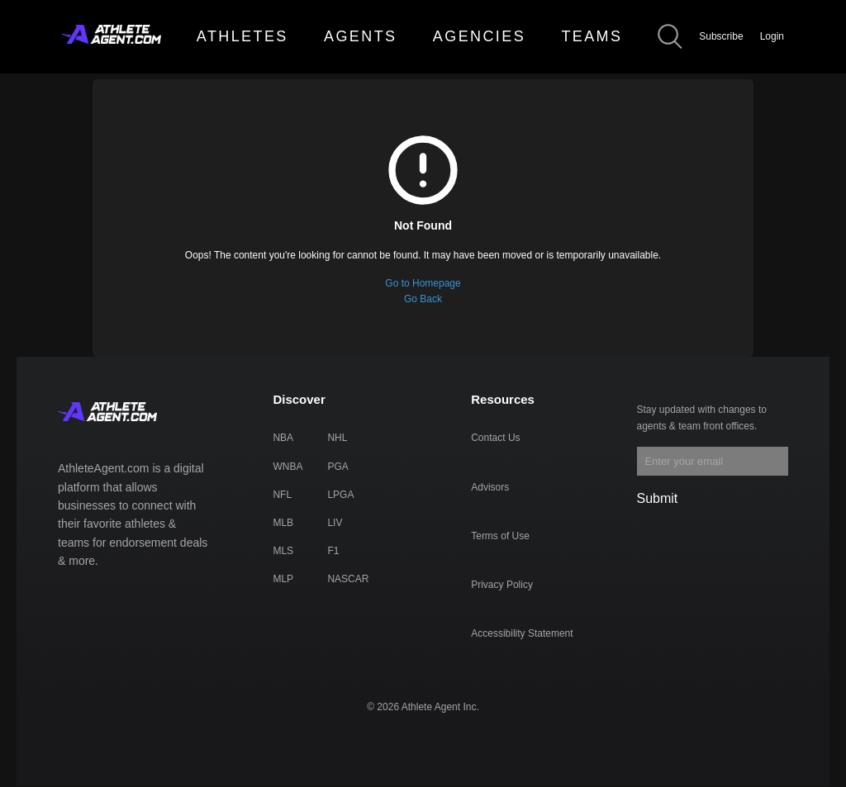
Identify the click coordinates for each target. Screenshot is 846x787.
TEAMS (591, 36)
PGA (337, 466)
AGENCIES (479, 36)
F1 (333, 551)
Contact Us (495, 437)
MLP (283, 579)
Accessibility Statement (522, 633)
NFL (282, 494)
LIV (334, 523)
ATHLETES (242, 36)
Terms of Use (500, 536)
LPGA (340, 494)
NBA (283, 437)
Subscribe (721, 36)
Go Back (423, 299)
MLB (283, 523)
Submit (657, 498)
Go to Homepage (422, 283)
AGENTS (360, 36)
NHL (337, 437)
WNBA (287, 466)
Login (772, 36)
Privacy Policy (502, 584)
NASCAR (347, 579)
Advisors (490, 487)
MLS (283, 551)
